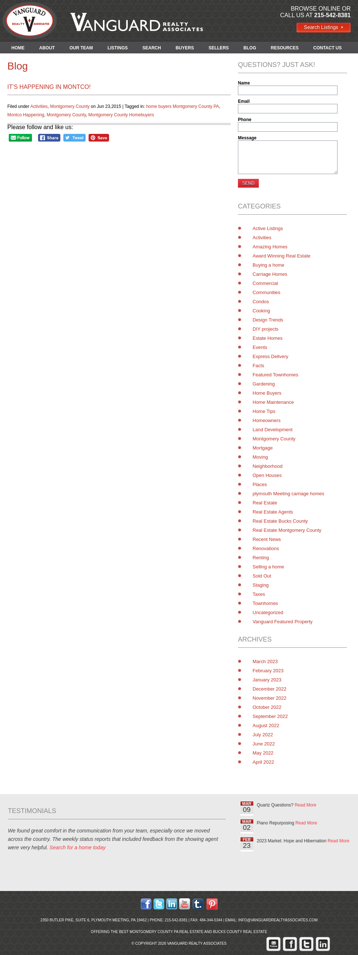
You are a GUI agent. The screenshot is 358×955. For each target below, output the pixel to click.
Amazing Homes (270, 246)
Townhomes (265, 603)
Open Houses (267, 475)
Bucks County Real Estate (240, 932)
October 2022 (267, 707)
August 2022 (266, 725)
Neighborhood (268, 466)
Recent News (267, 539)
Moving (260, 457)
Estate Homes (268, 338)
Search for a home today (77, 847)
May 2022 (263, 753)
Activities (39, 106)
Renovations (266, 548)
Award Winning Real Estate (281, 256)
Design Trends (268, 320)
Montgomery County (70, 106)
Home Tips (264, 411)
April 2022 (263, 762)
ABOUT (47, 47)
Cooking (261, 310)
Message (247, 137)
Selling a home (268, 566)
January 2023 (267, 680)
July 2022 (263, 734)
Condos (261, 301)
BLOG (249, 47)
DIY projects (266, 329)
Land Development (272, 429)
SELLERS (219, 47)
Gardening (264, 384)
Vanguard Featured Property (283, 621)
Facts (258, 365)
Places (260, 484)
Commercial (265, 283)
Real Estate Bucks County (280, 521)
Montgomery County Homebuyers (121, 114)
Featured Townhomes (275, 374)
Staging (261, 585)
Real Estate (265, 502)
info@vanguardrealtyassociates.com (278, 920)
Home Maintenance (273, 402)
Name (244, 83)
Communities (266, 292)
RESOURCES (285, 47)
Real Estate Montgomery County (287, 530)
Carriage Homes (270, 274)
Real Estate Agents (273, 512)
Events (260, 347)
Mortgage (263, 448)
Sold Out (262, 576)
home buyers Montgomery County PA (182, 106)
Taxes (259, 594)
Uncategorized (268, 612)
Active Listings (268, 228)
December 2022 (270, 689)
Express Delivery (270, 356)
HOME (18, 47)
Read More (305, 805)
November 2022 (270, 698)
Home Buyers (267, 393)
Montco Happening (25, 114)
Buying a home (268, 265)
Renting (261, 557)
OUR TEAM (81, 47)
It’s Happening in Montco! (49, 87)
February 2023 (268, 670)
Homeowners (267, 420)
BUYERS (185, 47)
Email (244, 101)
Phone (244, 119)
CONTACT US (327, 47)
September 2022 (270, 716)
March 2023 (265, 661)
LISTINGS (118, 47)
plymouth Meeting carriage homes (288, 493)
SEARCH (151, 47)
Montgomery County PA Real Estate (167, 932)
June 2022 (264, 744)
